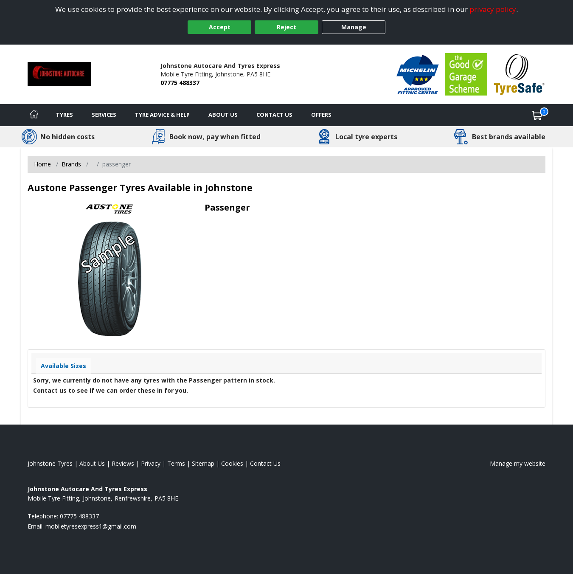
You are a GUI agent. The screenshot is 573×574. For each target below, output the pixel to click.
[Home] (34, 115)
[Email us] (90, 526)
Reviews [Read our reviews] (123, 463)
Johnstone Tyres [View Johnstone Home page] (50, 463)
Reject (286, 27)
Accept (219, 27)
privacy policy (492, 9)
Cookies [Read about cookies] (232, 463)
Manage (353, 27)
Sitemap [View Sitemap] (203, 463)
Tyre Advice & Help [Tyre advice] (162, 114)
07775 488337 (179, 83)
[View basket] (537, 115)
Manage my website (517, 463)
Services (104, 114)
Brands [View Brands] (71, 164)
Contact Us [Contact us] (274, 114)
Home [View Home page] (42, 164)
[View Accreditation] (417, 74)
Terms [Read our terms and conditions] (176, 463)
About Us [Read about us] (92, 463)
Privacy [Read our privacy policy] (150, 463)
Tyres (64, 114)
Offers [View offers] (321, 114)
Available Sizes (63, 366)
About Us (223, 114)
